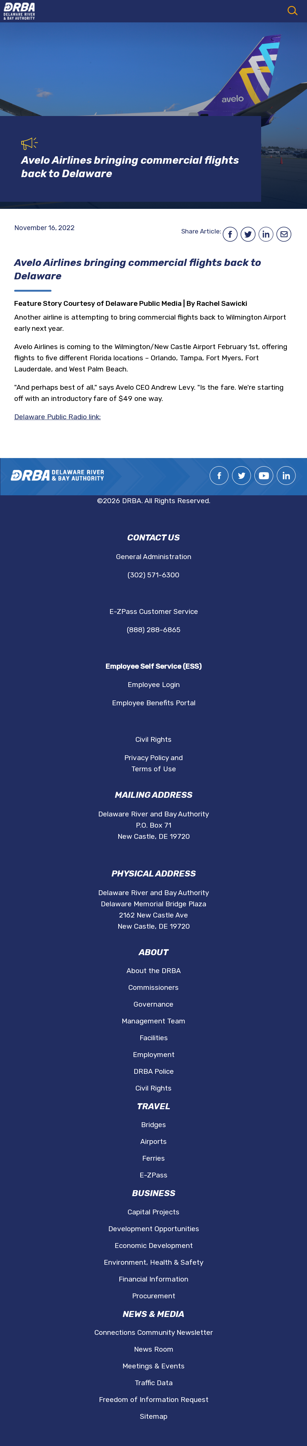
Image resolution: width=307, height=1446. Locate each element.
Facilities (154, 1037)
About (153, 952)
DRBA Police (154, 1071)
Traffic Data (154, 1382)
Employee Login (154, 684)
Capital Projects (153, 1212)
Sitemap (153, 1416)
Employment (154, 1054)
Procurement (153, 1296)
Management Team (153, 1021)
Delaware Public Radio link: (57, 417)
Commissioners (153, 987)
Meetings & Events (153, 1366)
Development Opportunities (153, 1228)
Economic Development (154, 1245)
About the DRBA (153, 970)
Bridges (153, 1124)
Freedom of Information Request (154, 1399)
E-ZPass (153, 1175)
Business (153, 1193)
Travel (153, 1106)
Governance (153, 1004)
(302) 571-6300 (153, 575)
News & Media (153, 1314)
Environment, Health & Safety (153, 1262)
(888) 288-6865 (154, 629)
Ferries (153, 1158)
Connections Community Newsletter (153, 1332)
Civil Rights (153, 739)
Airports (153, 1141)
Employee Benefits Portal (153, 703)
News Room (153, 1349)
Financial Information (153, 1279)
